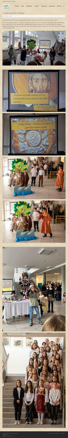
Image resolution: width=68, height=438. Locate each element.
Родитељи (44, 6)
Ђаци (22, 6)
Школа (37, 6)
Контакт (59, 6)
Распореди (29, 6)
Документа (52, 6)
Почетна (16, 6)
